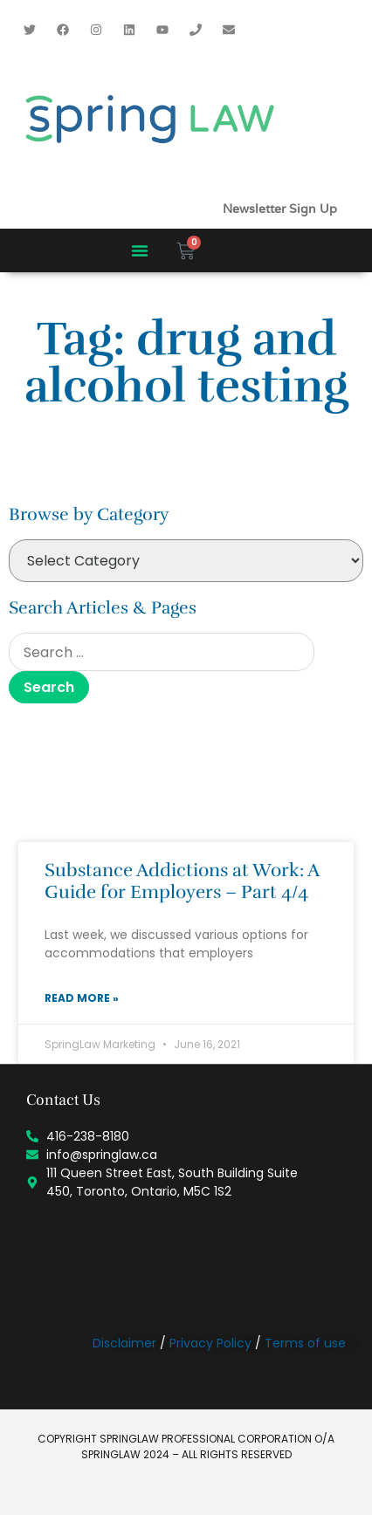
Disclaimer (124, 1343)
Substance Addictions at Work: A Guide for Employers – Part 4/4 (182, 881)
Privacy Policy (210, 1343)
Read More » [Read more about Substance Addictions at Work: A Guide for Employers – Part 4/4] (82, 998)
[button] (140, 250)
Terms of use (305, 1343)
